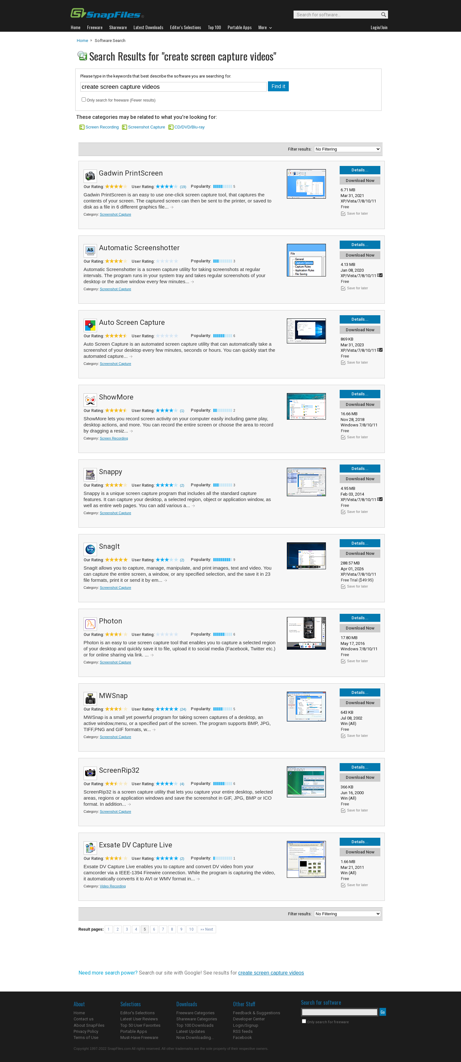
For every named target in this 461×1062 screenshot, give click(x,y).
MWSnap (113, 696)
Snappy (110, 472)
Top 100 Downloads (195, 1025)
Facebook (242, 1037)
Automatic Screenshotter (139, 248)
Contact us (83, 1019)
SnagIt (109, 546)
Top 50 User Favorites (140, 1025)
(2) (182, 485)
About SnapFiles (89, 1025)
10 (191, 929)
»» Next (206, 929)
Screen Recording (102, 127)
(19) (183, 187)
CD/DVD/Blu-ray (189, 127)
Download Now (360, 180)
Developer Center (249, 1019)
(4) (182, 784)
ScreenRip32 (119, 770)
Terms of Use (86, 1037)
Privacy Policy (86, 1031)
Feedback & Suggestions (256, 1012)
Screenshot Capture (146, 127)
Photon (110, 621)
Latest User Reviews (139, 1019)
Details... (360, 170)
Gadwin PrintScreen (131, 173)
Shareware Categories (196, 1019)
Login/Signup (245, 1025)
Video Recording (113, 886)
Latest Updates (190, 1031)
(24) (183, 709)
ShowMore (116, 397)
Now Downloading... (195, 1037)
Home (82, 40)
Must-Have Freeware (139, 1037)
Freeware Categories (195, 1012)
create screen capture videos (271, 973)
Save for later (357, 213)
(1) (182, 411)
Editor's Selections (137, 1012)
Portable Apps (133, 1031)
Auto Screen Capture (132, 322)
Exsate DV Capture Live (135, 845)
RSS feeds (243, 1031)
